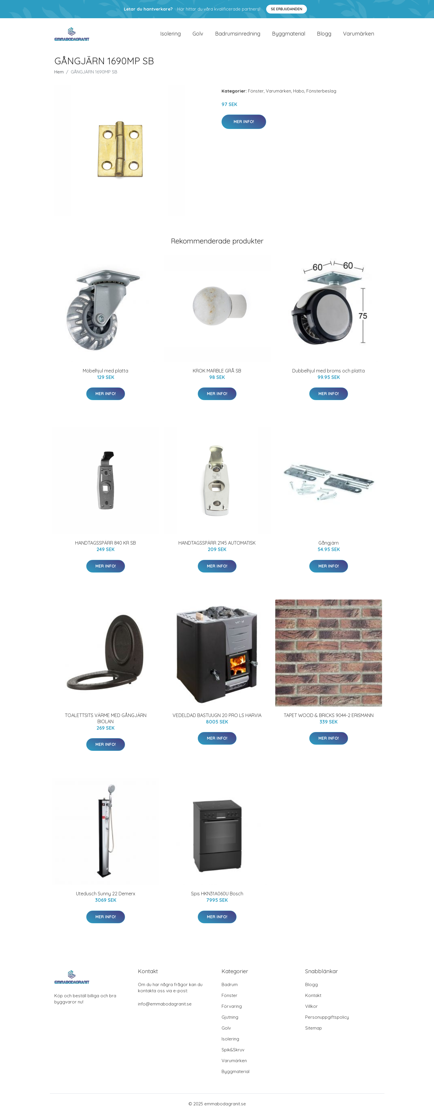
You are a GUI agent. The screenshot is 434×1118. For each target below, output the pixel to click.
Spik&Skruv (233, 1054)
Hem (59, 76)
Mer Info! (244, 125)
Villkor (311, 1010)
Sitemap (313, 1032)
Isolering (170, 35)
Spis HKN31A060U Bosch (217, 898)
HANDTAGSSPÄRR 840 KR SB (105, 547)
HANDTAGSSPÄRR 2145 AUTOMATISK (217, 547)
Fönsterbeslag (321, 95)
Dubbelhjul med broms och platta (328, 375)
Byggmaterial (288, 35)
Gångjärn (328, 547)
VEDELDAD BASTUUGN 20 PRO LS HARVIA (217, 719)
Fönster (256, 95)
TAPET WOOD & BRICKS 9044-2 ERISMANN (329, 719)
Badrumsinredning (237, 35)
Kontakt (313, 999)
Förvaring (232, 1010)
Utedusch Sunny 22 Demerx (105, 898)
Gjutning (230, 1021)
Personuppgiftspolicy (327, 1021)
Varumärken (358, 35)
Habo (298, 95)
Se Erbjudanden (286, 9)
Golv (197, 35)
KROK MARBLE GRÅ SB (217, 375)
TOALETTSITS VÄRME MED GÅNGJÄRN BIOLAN (105, 722)
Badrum (230, 988)
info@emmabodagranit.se (165, 1008)
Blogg (324, 35)
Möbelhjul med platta (105, 375)
